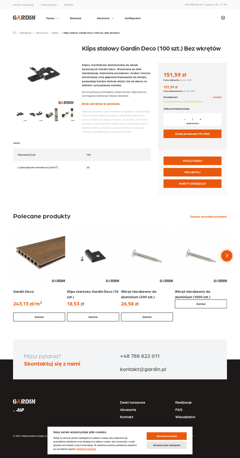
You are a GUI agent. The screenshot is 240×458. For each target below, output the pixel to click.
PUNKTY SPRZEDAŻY (192, 183)
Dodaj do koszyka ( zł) (192, 133)
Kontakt (68, 4)
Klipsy (55, 32)
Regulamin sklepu (184, 435)
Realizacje (183, 402)
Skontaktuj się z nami (52, 363)
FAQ (178, 409)
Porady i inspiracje (23, 4)
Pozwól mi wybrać (86, 448)
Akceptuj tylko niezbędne (166, 445)
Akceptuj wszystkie (166, 436)
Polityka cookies (183, 441)
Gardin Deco (23, 291)
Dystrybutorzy (49, 4)
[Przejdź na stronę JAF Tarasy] (18, 408)
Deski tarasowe (132, 402)
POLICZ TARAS (192, 160)
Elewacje (75, 18)
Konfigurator (133, 18)
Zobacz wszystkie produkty (208, 216)
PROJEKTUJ (192, 172)
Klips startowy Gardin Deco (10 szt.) (93, 294)
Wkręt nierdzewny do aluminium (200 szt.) (138, 294)
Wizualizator (185, 417)
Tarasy (50, 18)
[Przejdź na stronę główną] (24, 401)
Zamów (39, 316)
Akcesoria (103, 18)
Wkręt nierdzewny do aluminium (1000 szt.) (192, 294)
